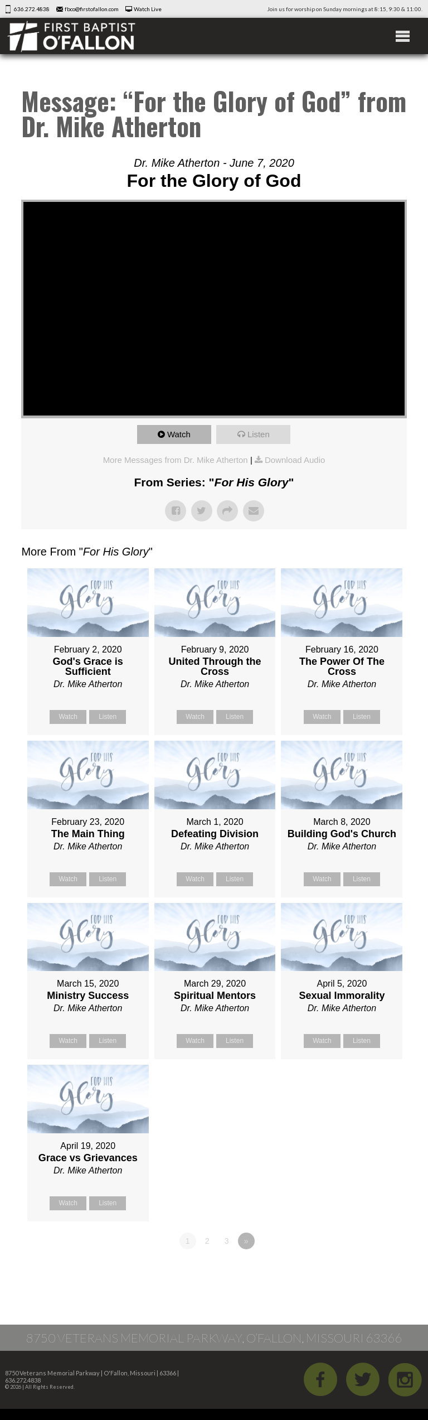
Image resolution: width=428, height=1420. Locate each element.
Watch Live (148, 9)
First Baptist (71, 36)
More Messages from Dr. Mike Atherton (175, 460)
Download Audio (295, 460)
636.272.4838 (32, 9)
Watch (179, 434)
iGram (405, 1379)
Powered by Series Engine (365, 1271)
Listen (258, 434)
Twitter (363, 1379)
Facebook (320, 1379)
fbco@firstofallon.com (92, 9)
